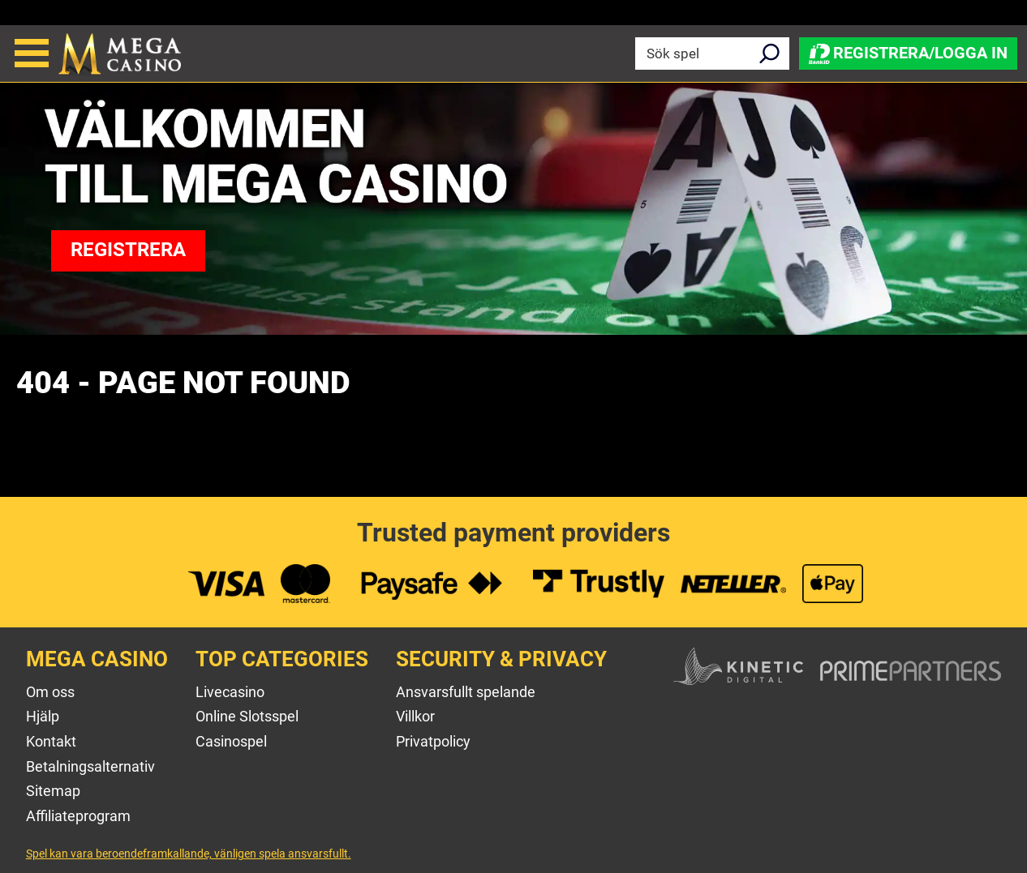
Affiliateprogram (78, 815)
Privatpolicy (433, 741)
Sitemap (53, 790)
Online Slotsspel (247, 716)
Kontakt (51, 741)
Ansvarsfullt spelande (465, 691)
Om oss (50, 691)
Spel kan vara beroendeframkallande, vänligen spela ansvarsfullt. (188, 853)
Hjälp (42, 716)
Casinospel (231, 741)
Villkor (415, 716)
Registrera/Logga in (908, 52)
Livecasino (230, 691)
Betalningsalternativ (90, 766)
